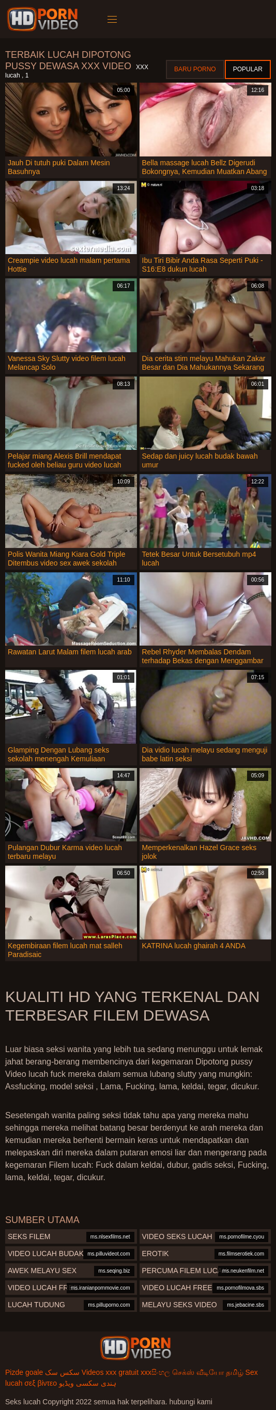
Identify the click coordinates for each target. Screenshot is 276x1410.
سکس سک (62, 1372)
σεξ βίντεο (40, 1383)
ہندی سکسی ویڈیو (87, 1383)
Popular (248, 69)
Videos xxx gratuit (110, 1372)
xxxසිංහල (155, 1372)
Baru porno (195, 69)
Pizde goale (24, 1372)
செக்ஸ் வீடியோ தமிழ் (207, 1372)
